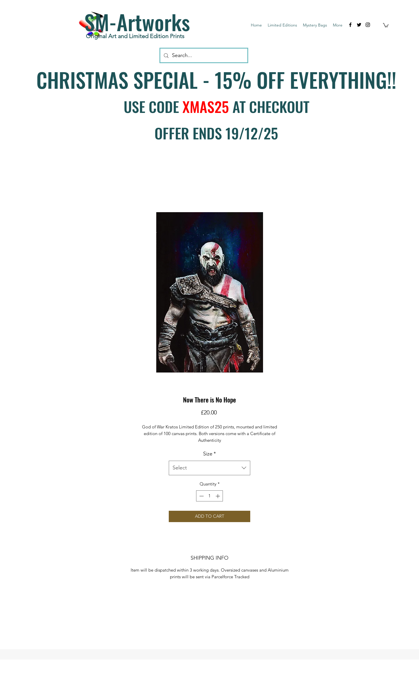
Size (209, 454)
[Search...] (203, 56)
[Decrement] (201, 496)
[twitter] (359, 25)
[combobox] (209, 468)
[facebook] (350, 25)
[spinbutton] (209, 496)
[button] (385, 25)
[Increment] (218, 496)
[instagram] (368, 25)
